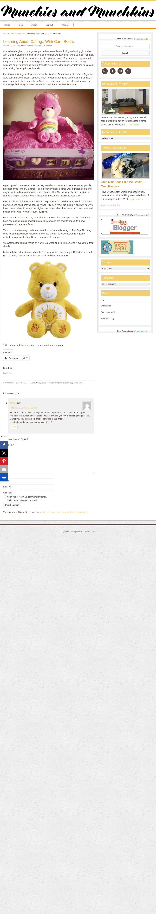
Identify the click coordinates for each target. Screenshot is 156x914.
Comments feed (108, 312)
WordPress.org (107, 318)
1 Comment (47, 45)
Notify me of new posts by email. (22, 500)
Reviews (18, 383)
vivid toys (78, 383)
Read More (134, 124)
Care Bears (35, 383)
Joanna (13, 403)
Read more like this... (111, 205)
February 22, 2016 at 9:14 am (24, 408)
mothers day (68, 383)
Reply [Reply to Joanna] (13, 427)
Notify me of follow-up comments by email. (27, 497)
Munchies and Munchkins (78, 12)
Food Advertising (124, 38)
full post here (137, 199)
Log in (103, 299)
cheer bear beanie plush (51, 383)
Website (7, 493)
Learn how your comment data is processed (65, 512)
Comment (8, 445)
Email (6, 487)
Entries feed (106, 306)
